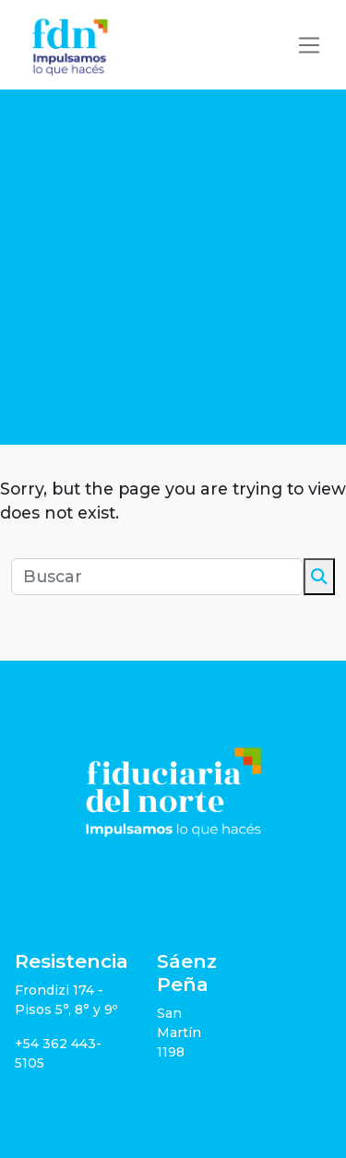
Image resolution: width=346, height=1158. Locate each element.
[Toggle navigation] (309, 45)
